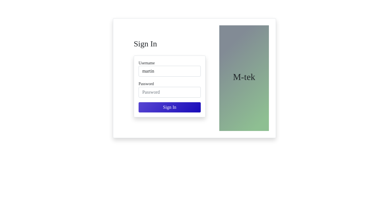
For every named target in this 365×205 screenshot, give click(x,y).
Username (147, 63)
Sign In (170, 107)
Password (146, 84)
